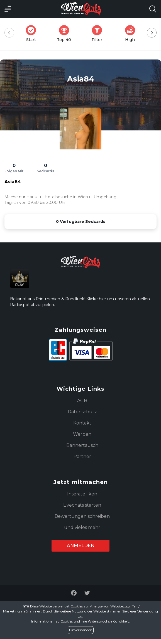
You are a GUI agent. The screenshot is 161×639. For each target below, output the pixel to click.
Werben (82, 434)
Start (32, 33)
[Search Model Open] (153, 9)
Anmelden (80, 545)
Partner (82, 456)
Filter (99, 33)
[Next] (152, 33)
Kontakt (82, 423)
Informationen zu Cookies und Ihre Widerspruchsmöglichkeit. (80, 621)
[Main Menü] (7, 9)
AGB (82, 400)
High (131, 33)
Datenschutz (82, 411)
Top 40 (65, 33)
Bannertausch (82, 445)
